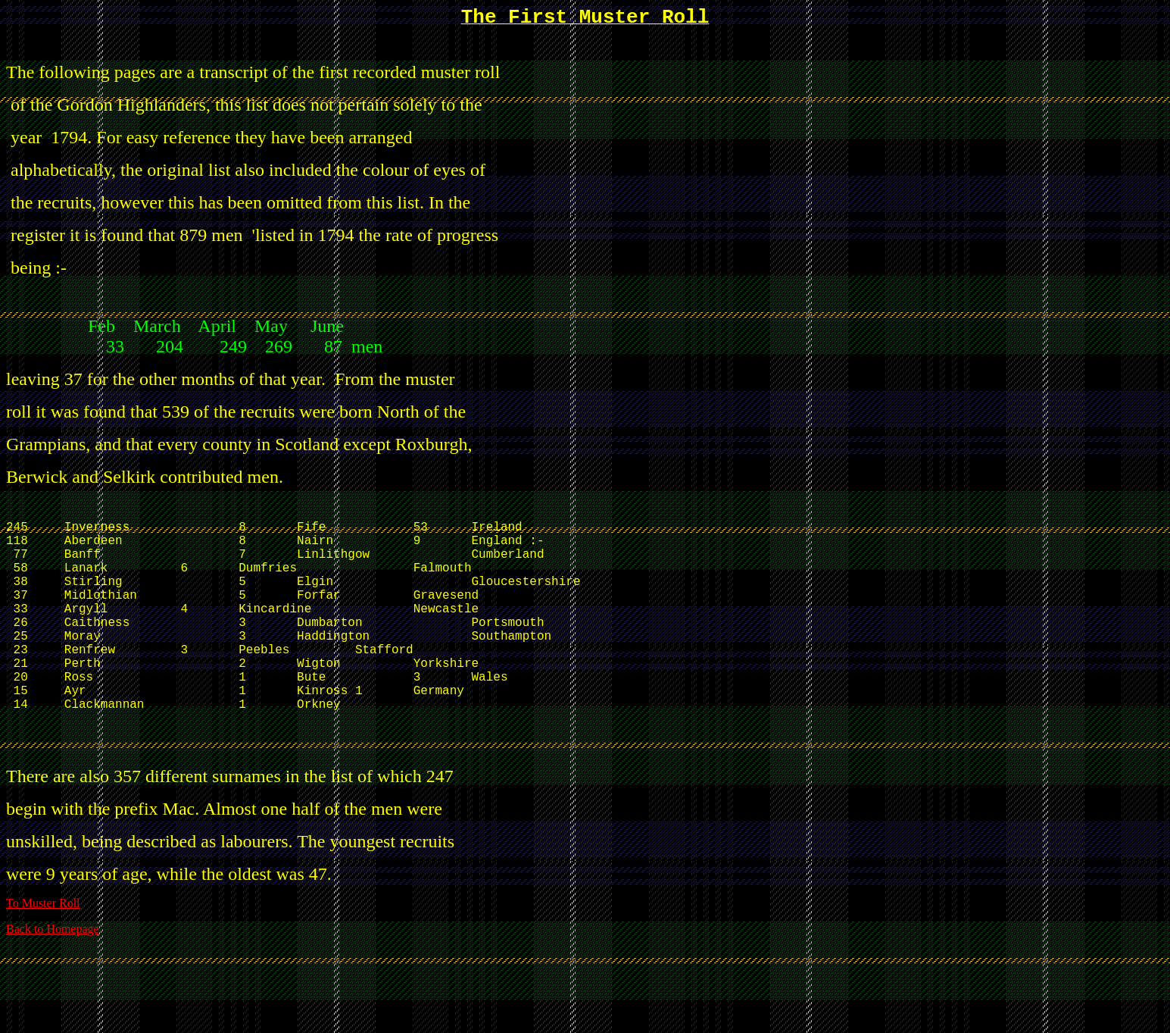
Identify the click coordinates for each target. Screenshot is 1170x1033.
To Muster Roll (43, 962)
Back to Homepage (52, 987)
